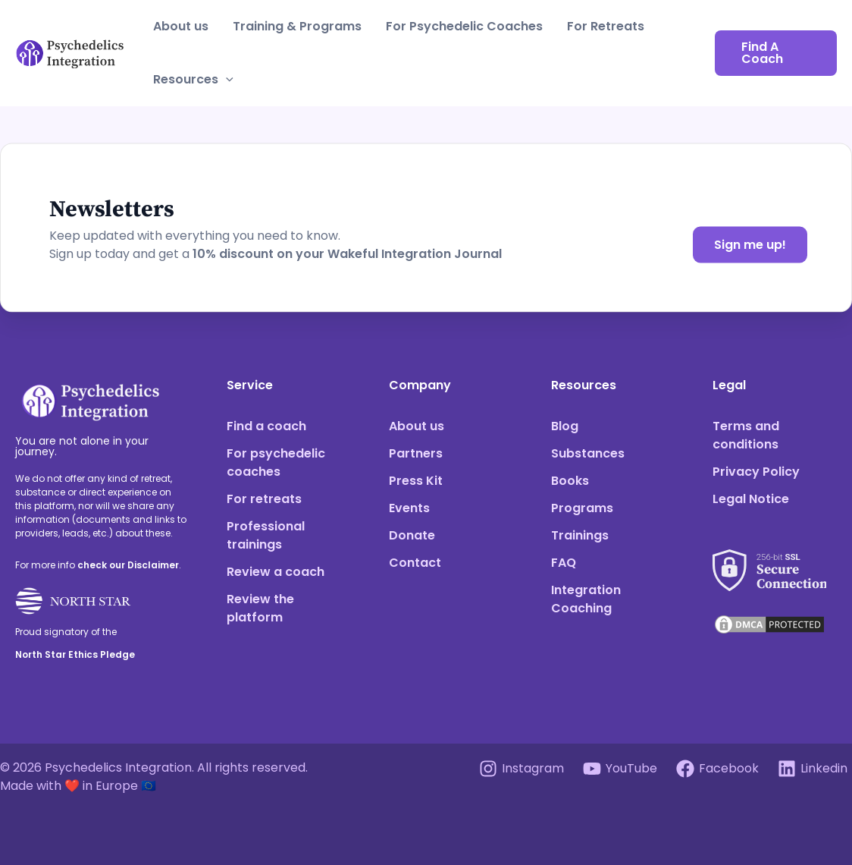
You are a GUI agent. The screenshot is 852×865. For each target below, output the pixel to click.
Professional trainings (266, 535)
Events (409, 508)
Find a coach (266, 426)
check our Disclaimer (128, 564)
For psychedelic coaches (276, 462)
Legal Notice (751, 499)
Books (570, 480)
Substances (588, 453)
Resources (193, 79)
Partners (416, 453)
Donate (412, 535)
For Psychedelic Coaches (464, 26)
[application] (225, 79)
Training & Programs (297, 26)
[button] (776, 53)
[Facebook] (717, 769)
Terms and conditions (746, 435)
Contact (415, 562)
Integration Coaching (586, 599)
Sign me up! (750, 244)
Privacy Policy (756, 471)
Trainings (580, 535)
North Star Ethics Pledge (75, 654)
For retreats (264, 499)
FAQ (563, 562)
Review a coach (275, 571)
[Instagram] (522, 769)
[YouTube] (620, 769)
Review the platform (260, 608)
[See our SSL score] (769, 561)
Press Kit (416, 480)
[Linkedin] (812, 769)
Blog (564, 426)
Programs (582, 508)
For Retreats (605, 26)
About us (180, 26)
